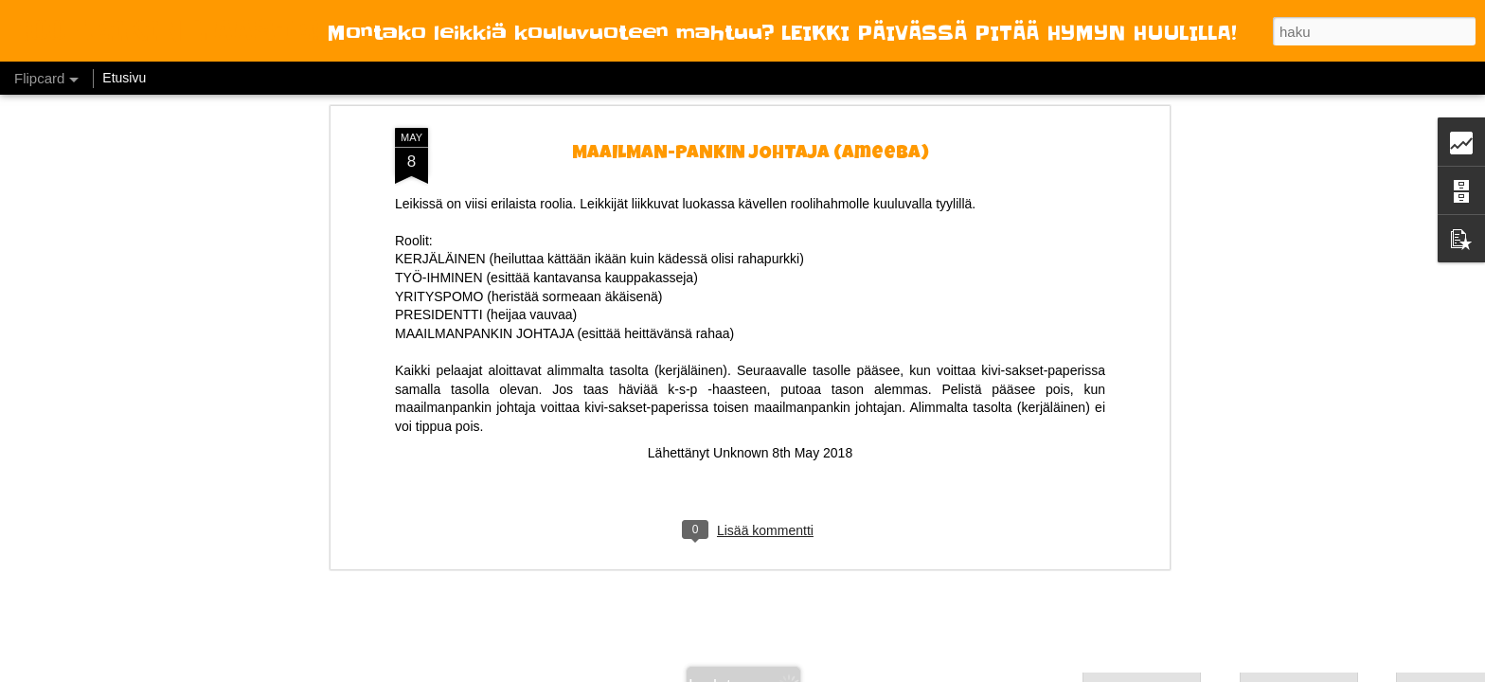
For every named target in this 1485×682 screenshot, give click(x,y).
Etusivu (124, 77)
